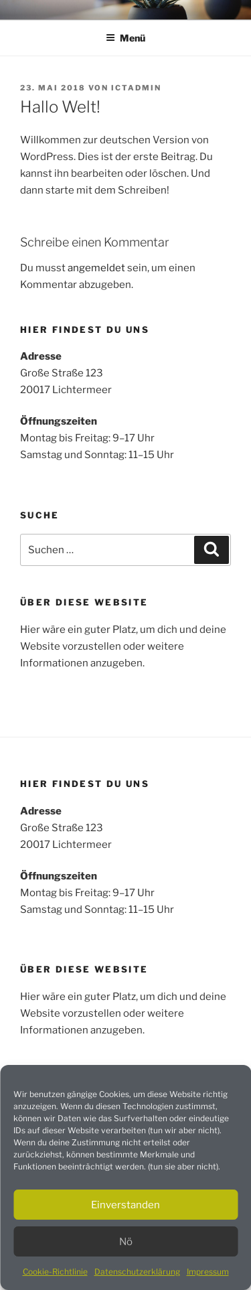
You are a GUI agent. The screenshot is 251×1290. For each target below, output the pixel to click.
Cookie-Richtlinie (55, 1272)
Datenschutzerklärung (137, 1272)
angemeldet (96, 268)
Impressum (208, 1272)
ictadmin (136, 87)
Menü (125, 38)
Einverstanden (125, 1205)
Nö (126, 1242)
